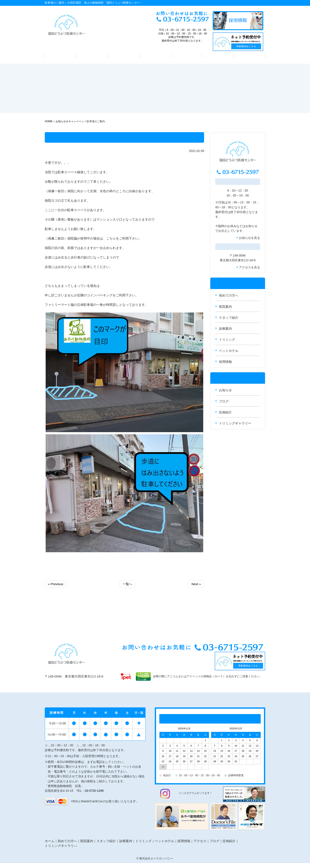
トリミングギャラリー (235, 423)
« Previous (55, 584)
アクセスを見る (249, 267)
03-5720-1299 (94, 790)
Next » (196, 584)
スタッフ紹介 (123, 55)
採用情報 (225, 361)
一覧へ (127, 584)
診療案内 (155, 55)
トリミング (186, 55)
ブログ (224, 401)
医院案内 (92, 55)
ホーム (49, 841)
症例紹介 (225, 412)
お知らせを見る (249, 238)
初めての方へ (60, 55)
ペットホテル (218, 55)
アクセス (249, 55)
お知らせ (251, 226)
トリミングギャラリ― (61, 846)
